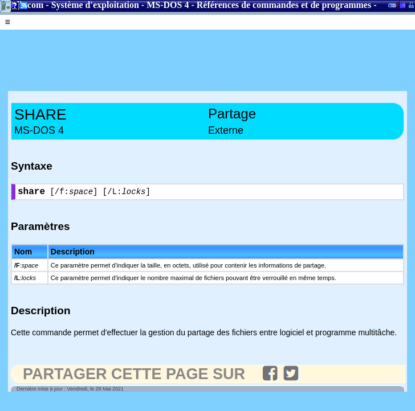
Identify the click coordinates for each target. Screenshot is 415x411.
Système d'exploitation (95, 5)
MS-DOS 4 (168, 5)
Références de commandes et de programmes (284, 5)
